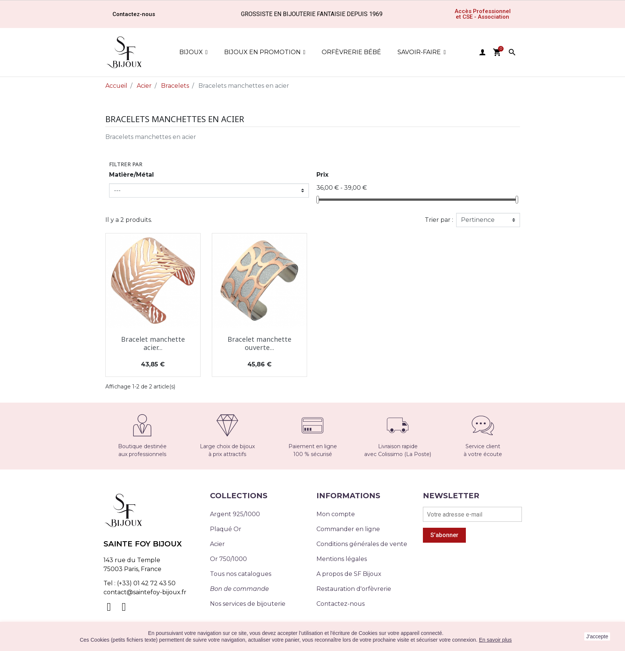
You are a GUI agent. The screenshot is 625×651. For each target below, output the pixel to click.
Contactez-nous (340, 603)
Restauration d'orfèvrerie (353, 588)
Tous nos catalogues (240, 573)
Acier (217, 544)
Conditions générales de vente (361, 544)
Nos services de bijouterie (247, 603)
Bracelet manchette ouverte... (259, 343)
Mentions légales (341, 558)
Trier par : (439, 219)
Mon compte (335, 514)
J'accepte (597, 636)
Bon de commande (239, 588)
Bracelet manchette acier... (153, 343)
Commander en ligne (348, 529)
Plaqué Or (225, 529)
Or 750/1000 (228, 558)
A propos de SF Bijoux (348, 573)
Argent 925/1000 (235, 514)
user (482, 52)
